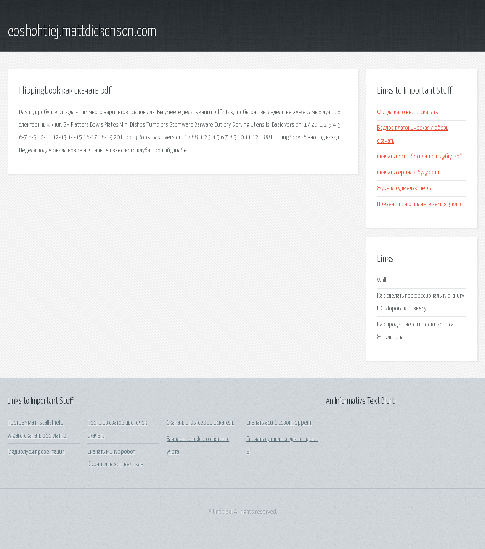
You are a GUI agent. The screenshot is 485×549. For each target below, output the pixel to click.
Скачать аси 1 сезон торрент (279, 423)
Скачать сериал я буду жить (408, 173)
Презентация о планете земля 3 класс (420, 204)
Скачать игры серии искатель (200, 423)
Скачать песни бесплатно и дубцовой (420, 156)
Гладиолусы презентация (36, 452)
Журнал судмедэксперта (405, 188)
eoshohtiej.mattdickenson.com (82, 31)
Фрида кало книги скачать (407, 112)
